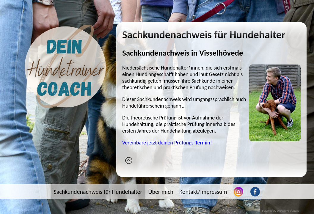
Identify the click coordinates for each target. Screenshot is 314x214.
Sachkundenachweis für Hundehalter (98, 191)
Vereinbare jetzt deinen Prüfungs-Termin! (167, 142)
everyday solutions (288, 211)
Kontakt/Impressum (203, 191)
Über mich (160, 191)
